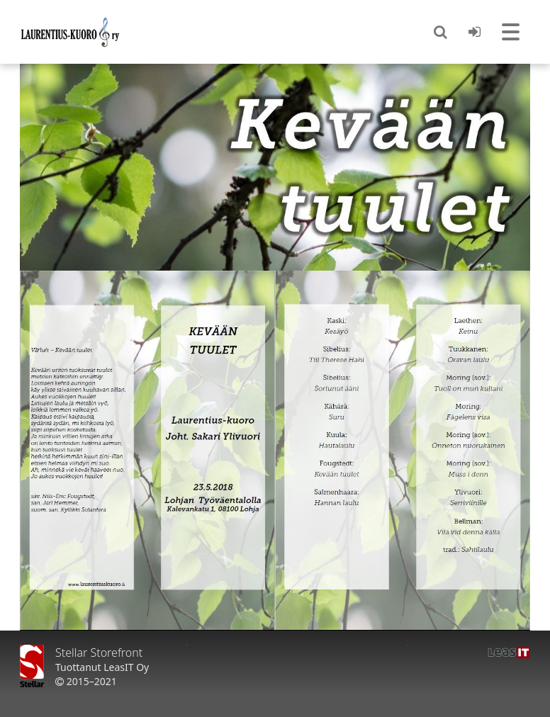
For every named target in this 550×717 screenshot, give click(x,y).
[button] (440, 32)
